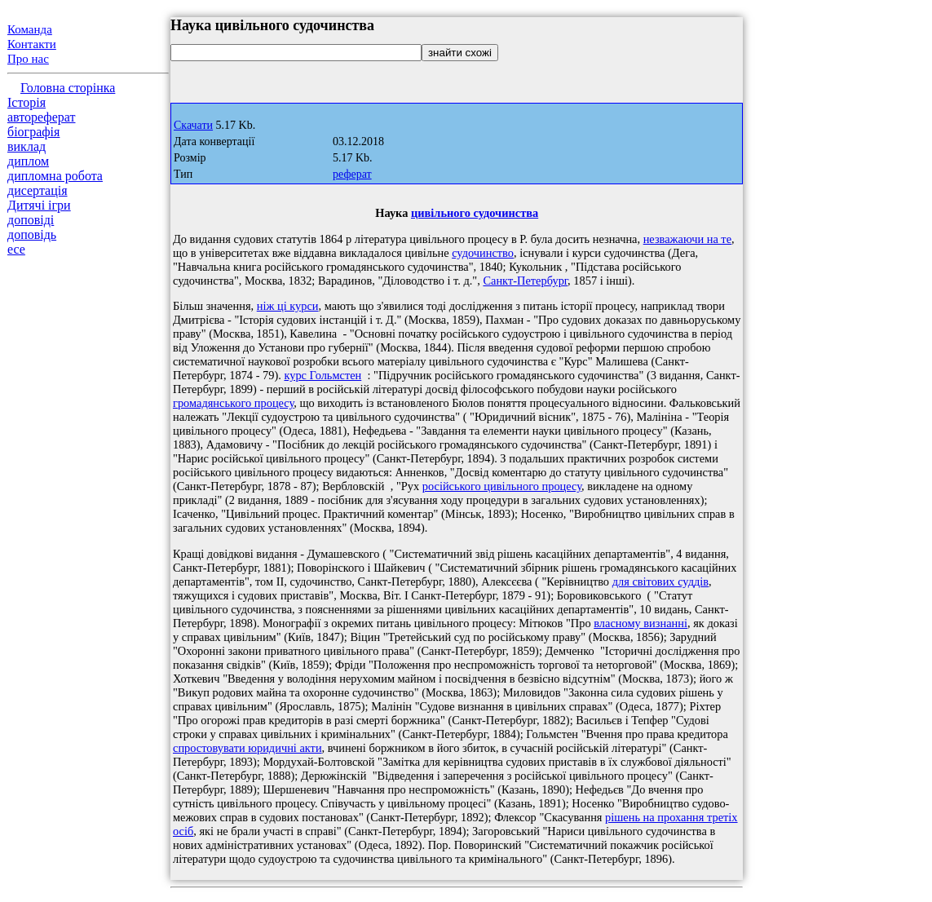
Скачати (193, 125)
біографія (33, 132)
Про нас (28, 58)
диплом (28, 161)
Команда (29, 29)
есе (16, 249)
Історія (26, 102)
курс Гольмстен (322, 375)
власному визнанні (640, 623)
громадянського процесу (233, 402)
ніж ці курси (288, 305)
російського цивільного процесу (501, 486)
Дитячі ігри (39, 205)
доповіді (30, 220)
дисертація (37, 190)
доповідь (31, 234)
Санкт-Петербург (525, 280)
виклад (26, 146)
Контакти (31, 44)
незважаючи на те (687, 238)
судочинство (483, 252)
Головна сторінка (67, 88)
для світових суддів (660, 581)
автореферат (41, 117)
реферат (352, 174)
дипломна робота (55, 176)
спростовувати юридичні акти (247, 747)
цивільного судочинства (474, 212)
